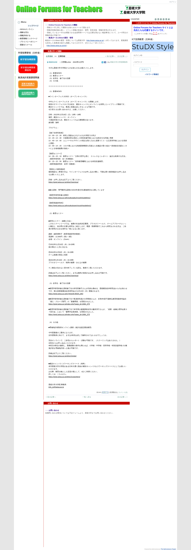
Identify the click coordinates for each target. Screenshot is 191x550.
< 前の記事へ (110, 56)
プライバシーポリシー (28, 42)
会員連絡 (49, 56)
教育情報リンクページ (28, 39)
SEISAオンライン (26, 29)
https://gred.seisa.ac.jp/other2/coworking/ (64, 377)
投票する (105, 392)
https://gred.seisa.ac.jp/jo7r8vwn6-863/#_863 (66, 294)
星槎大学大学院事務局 (118, 62)
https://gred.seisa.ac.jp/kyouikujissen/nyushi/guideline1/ (70, 206)
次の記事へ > (122, 56)
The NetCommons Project (168, 549)
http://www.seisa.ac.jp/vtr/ (56, 46)
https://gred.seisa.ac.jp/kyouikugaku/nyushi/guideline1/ (69, 198)
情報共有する (24, 35)
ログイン (172, 2)
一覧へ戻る (86, 397)
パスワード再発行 (152, 74)
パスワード (138, 62)
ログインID (138, 55)
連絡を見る (24, 32)
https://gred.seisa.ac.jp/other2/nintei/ (63, 356)
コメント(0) (122, 392)
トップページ (33, 26)
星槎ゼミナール (25, 45)
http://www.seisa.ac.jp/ (95, 40)
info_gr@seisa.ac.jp (56, 387)
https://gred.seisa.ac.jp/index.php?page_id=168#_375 (69, 304)
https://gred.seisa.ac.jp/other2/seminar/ (64, 182)
